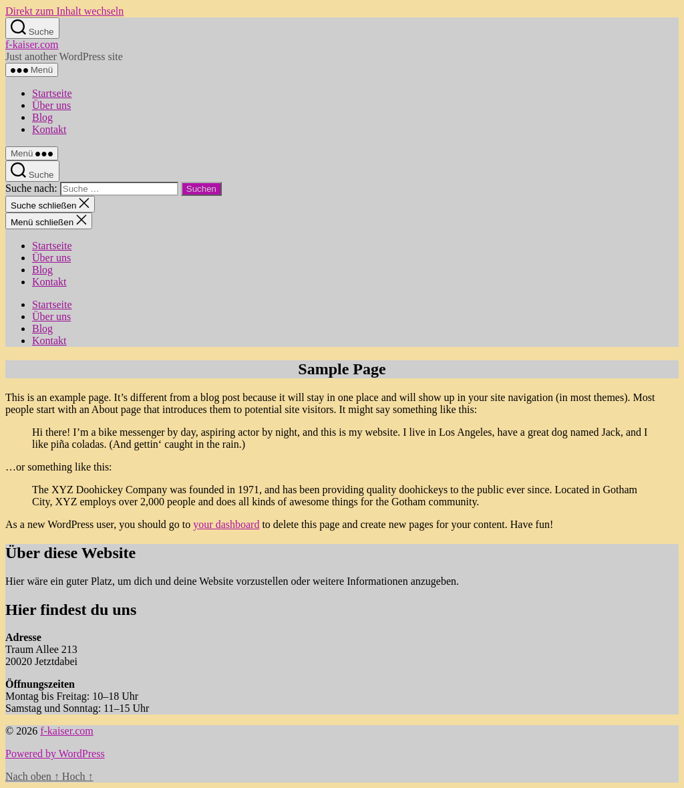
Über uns (51, 105)
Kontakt (49, 129)
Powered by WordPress (55, 753)
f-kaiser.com (32, 44)
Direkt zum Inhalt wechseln (64, 11)
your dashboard (226, 524)
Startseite (52, 93)
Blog (42, 117)
